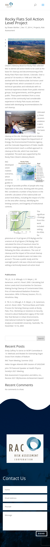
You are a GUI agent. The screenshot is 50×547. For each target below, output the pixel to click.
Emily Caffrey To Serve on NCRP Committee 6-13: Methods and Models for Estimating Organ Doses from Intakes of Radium (24, 353)
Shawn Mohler (13, 27)
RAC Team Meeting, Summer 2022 (19, 360)
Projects (37, 27)
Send (41, 534)
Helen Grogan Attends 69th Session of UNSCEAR (25, 364)
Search (41, 338)
